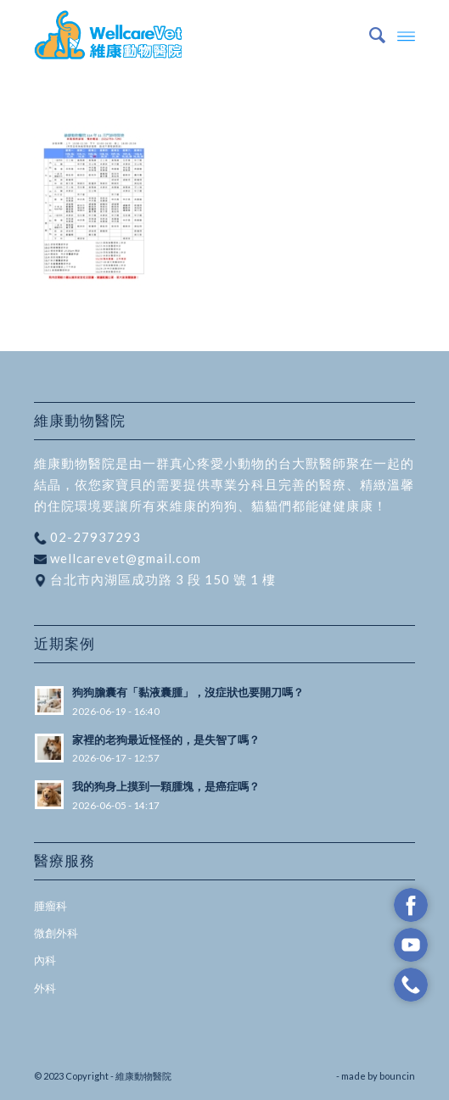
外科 (45, 988)
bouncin (397, 1075)
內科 (45, 960)
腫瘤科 (50, 906)
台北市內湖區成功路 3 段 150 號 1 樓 (161, 579)
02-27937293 (94, 536)
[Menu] (406, 34)
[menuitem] (368, 35)
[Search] (368, 35)
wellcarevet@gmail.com (124, 558)
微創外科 (56, 933)
